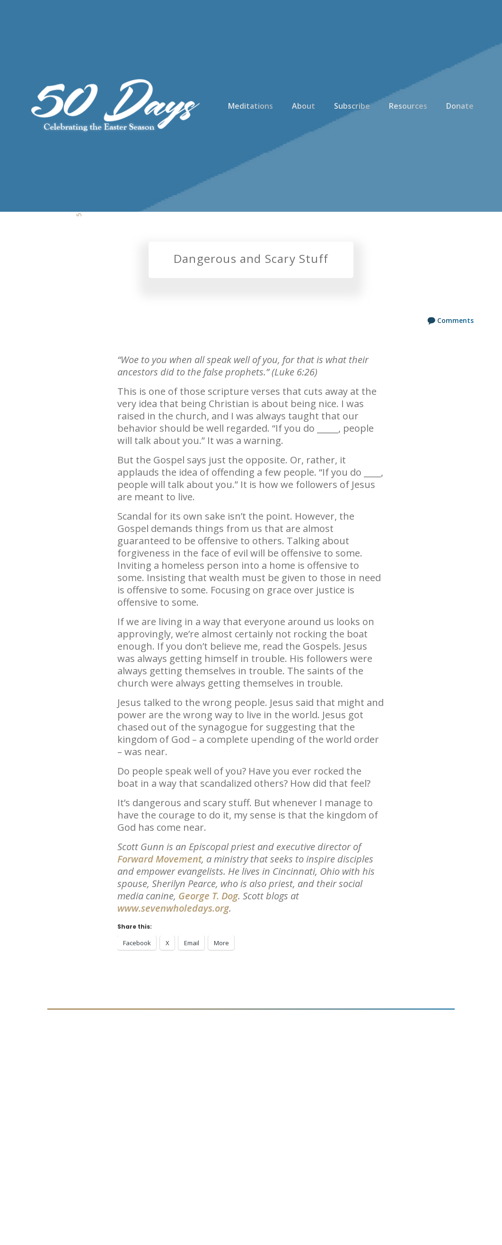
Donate (460, 106)
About (303, 106)
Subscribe (352, 106)
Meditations (250, 106)
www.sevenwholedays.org (173, 908)
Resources (408, 106)
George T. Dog (208, 895)
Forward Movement (159, 859)
